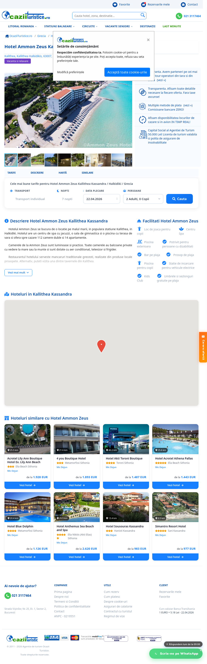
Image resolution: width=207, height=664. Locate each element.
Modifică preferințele (70, 72)
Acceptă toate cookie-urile (127, 72)
